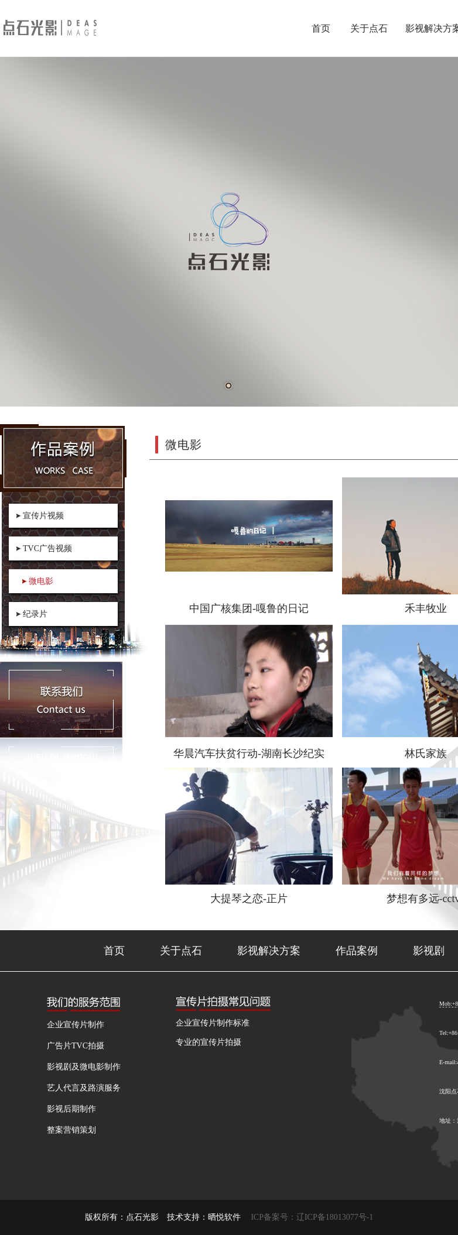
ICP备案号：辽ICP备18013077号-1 (312, 1217)
